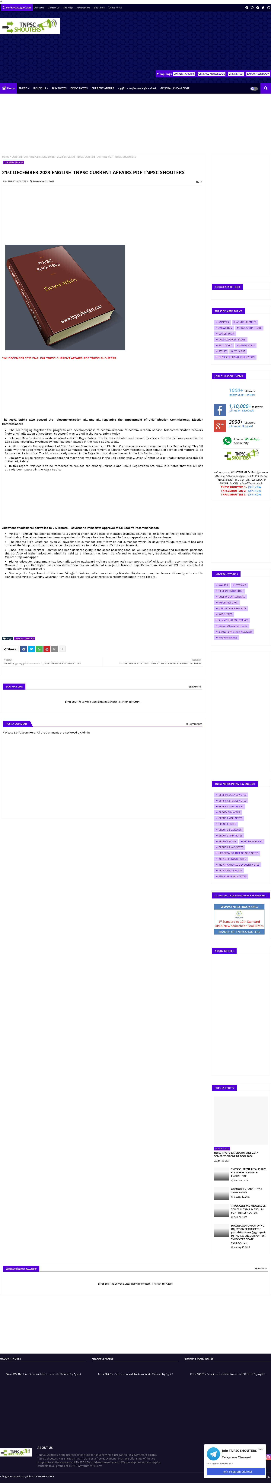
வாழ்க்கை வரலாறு (227, 637)
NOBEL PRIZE (225, 614)
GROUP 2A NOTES (253, 841)
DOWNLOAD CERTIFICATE (232, 339)
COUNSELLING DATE (251, 328)
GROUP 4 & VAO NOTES (230, 847)
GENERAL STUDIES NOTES (232, 800)
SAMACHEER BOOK (258, 73)
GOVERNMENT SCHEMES (231, 596)
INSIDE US (39, 88)
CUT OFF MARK (226, 333)
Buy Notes (99, 7)
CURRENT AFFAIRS (184, 73)
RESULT (222, 351)
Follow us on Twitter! (242, 394)
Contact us (54, 7)
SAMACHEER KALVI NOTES (232, 876)
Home (11, 88)
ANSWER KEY (225, 328)
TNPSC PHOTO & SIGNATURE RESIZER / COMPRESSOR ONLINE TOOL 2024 (236, 1154)
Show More (261, 1268)
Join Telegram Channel (236, 1471)
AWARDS (223, 585)
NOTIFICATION (247, 345)
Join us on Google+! (241, 426)
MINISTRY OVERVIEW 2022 (232, 608)
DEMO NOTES (79, 88)
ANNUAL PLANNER (246, 322)
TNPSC (23, 88)
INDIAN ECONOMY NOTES (232, 859)
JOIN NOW (254, 487)
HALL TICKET (225, 345)
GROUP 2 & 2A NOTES (230, 829)
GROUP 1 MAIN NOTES (230, 818)
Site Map (68, 7)
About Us (39, 7)
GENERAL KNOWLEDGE (211, 73)
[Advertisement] (202, 41)
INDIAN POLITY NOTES (230, 870)
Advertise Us (84, 7)
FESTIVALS (240, 585)
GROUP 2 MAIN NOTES (230, 835)
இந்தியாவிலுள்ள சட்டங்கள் (232, 626)
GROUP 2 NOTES (227, 841)
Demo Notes (115, 7)
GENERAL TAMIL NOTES (231, 806)
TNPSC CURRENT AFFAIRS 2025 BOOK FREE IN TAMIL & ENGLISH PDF (248, 1172)
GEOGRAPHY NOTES (229, 812)
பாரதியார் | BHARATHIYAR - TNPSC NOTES (247, 1190)
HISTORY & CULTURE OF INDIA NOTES (238, 853)
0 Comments (194, 724)
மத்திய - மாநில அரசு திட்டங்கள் (137, 88)
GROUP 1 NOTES (227, 824)
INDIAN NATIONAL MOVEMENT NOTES (238, 864)
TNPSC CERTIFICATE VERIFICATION (236, 357)
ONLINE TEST (235, 73)
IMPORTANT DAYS (228, 602)
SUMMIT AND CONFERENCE (233, 620)
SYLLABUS (239, 351)
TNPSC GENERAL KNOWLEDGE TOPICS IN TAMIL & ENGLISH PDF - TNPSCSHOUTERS (248, 1209)
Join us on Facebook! (241, 410)
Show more (195, 686)
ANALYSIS (223, 322)
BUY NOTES (59, 88)
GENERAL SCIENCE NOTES (232, 794)
